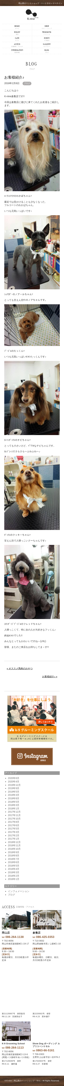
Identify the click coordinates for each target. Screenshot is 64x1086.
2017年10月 (14, 818)
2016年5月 (13, 865)
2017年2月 (13, 835)
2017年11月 (14, 815)
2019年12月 (14, 785)
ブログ (27, 83)
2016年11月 (14, 845)
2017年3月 (13, 832)
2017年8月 (13, 822)
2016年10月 (14, 848)
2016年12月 (14, 842)
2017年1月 (13, 838)
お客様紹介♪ (14, 77)
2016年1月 (13, 879)
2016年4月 (13, 869)
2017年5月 (13, 828)
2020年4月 (13, 781)
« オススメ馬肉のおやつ (20, 668)
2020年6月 (13, 778)
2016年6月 (13, 862)
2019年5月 (13, 791)
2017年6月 (13, 825)
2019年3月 (13, 795)
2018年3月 (13, 805)
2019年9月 (13, 788)
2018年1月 (13, 808)
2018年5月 (13, 801)
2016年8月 (13, 855)
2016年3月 (13, 872)
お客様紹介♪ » (49, 676)
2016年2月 (13, 875)
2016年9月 (13, 852)
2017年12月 (14, 811)
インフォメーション (18, 891)
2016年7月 (13, 859)
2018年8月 (13, 798)
